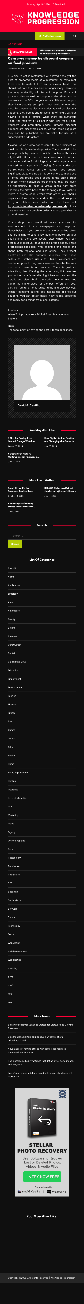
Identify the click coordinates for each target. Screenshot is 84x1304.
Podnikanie (13, 866)
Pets (10, 849)
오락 (10, 1002)
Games (11, 730)
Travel (11, 934)
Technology (14, 925)
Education (13, 670)
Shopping (13, 891)
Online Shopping (16, 840)
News (11, 823)
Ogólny (11, 832)
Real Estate (14, 874)
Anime (11, 576)
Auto (10, 602)
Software (12, 908)
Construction (14, 644)
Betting (11, 627)
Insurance (13, 789)
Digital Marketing (17, 661)
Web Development (17, 951)
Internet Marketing (17, 798)
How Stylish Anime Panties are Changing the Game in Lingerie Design (59, 441)
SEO (10, 883)
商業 (10, 994)
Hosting (12, 781)
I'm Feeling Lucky (49, 36)
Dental (11, 653)
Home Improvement (18, 772)
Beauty (11, 619)
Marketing (13, 815)
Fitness (11, 712)
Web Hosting (14, 959)
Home (11, 764)
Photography (15, 857)
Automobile (14, 610)
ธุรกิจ (10, 976)
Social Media (14, 900)
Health (11, 755)
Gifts (10, 747)
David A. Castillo (34, 68)
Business (12, 636)
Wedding (12, 968)
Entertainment (15, 687)
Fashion (12, 695)
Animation (13, 568)
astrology (13, 593)
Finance (12, 704)
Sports (11, 917)
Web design (14, 942)
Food (10, 721)
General (12, 738)
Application (14, 585)
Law (10, 806)
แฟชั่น (11, 985)
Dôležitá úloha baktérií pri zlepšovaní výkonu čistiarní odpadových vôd (59, 491)
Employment (14, 679)
